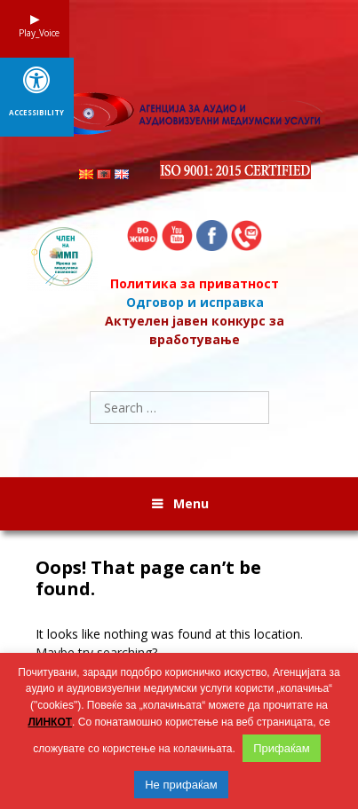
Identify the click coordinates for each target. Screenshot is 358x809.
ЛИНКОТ (50, 722)
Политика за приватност (194, 283)
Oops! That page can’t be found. (148, 578)
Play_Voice (35, 33)
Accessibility (36, 112)
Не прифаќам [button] (181, 784)
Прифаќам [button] (281, 748)
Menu (191, 503)
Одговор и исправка (195, 302)
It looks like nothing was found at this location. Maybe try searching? (169, 643)
